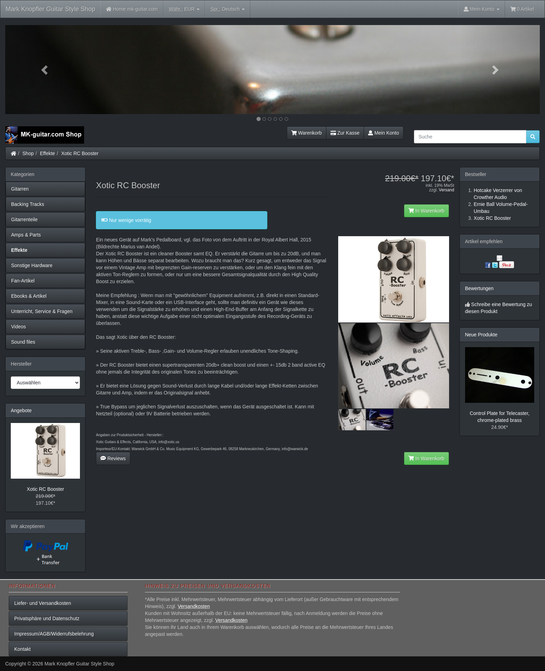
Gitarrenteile (24, 219)
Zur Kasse (345, 133)
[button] (45, 69)
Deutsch (228, 9)
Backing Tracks (27, 204)
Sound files (23, 342)
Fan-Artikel (23, 280)
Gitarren (20, 189)
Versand (446, 189)
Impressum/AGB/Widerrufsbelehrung (54, 634)
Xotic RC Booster (79, 153)
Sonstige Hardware (31, 265)
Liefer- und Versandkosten (42, 603)
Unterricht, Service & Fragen (42, 311)
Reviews (113, 458)
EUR (184, 9)
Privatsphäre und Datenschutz (47, 618)
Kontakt (22, 649)
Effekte (47, 153)
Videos (18, 326)
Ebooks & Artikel (29, 296)
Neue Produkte (481, 334)
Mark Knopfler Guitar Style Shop (50, 9)
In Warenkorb (426, 211)
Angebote (21, 410)
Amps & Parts (26, 235)
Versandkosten (194, 606)
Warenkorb (306, 133)
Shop (28, 153)
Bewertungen (479, 288)
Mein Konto (383, 133)
